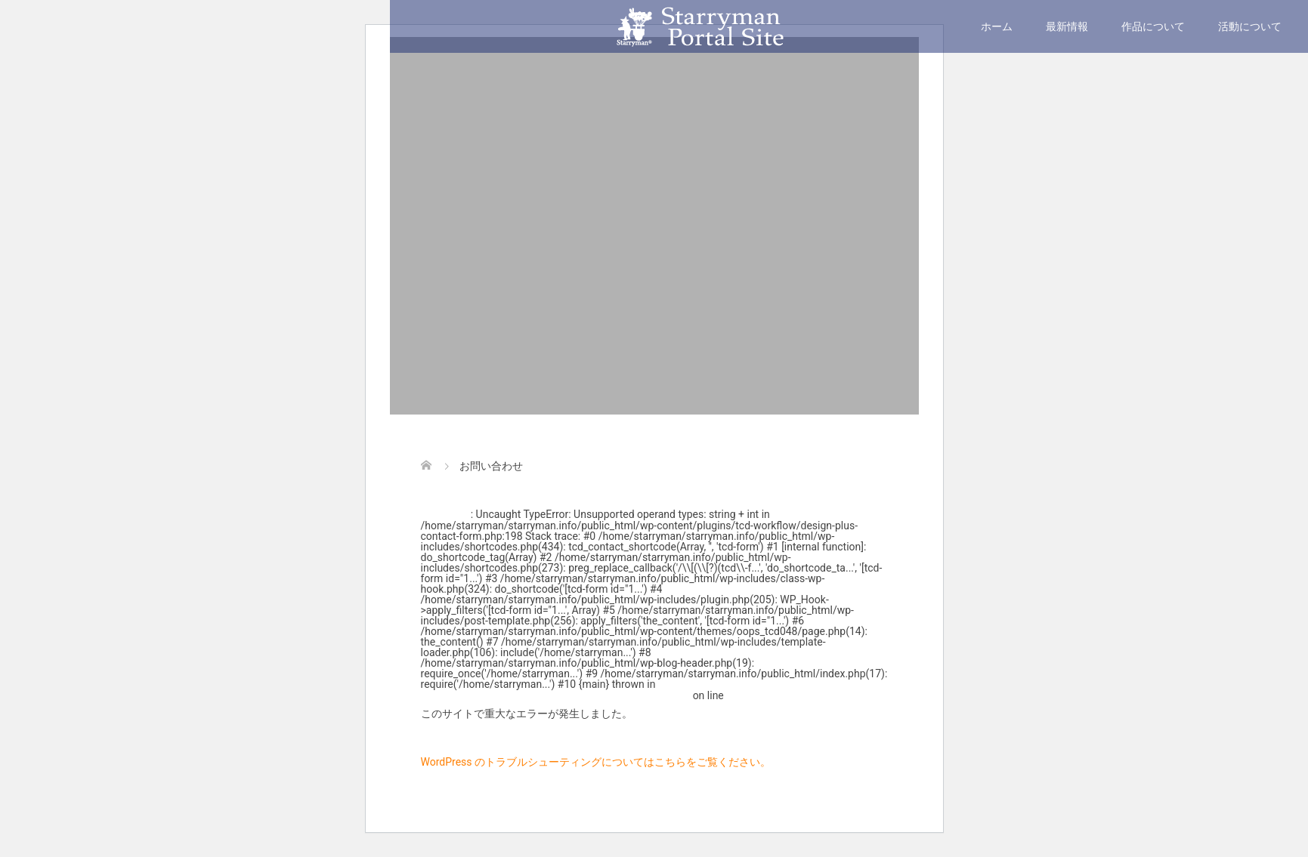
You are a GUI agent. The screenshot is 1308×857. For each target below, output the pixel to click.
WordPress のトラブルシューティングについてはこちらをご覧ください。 (596, 762)
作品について (1153, 26)
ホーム (997, 26)
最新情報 (1067, 26)
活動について (1250, 26)
